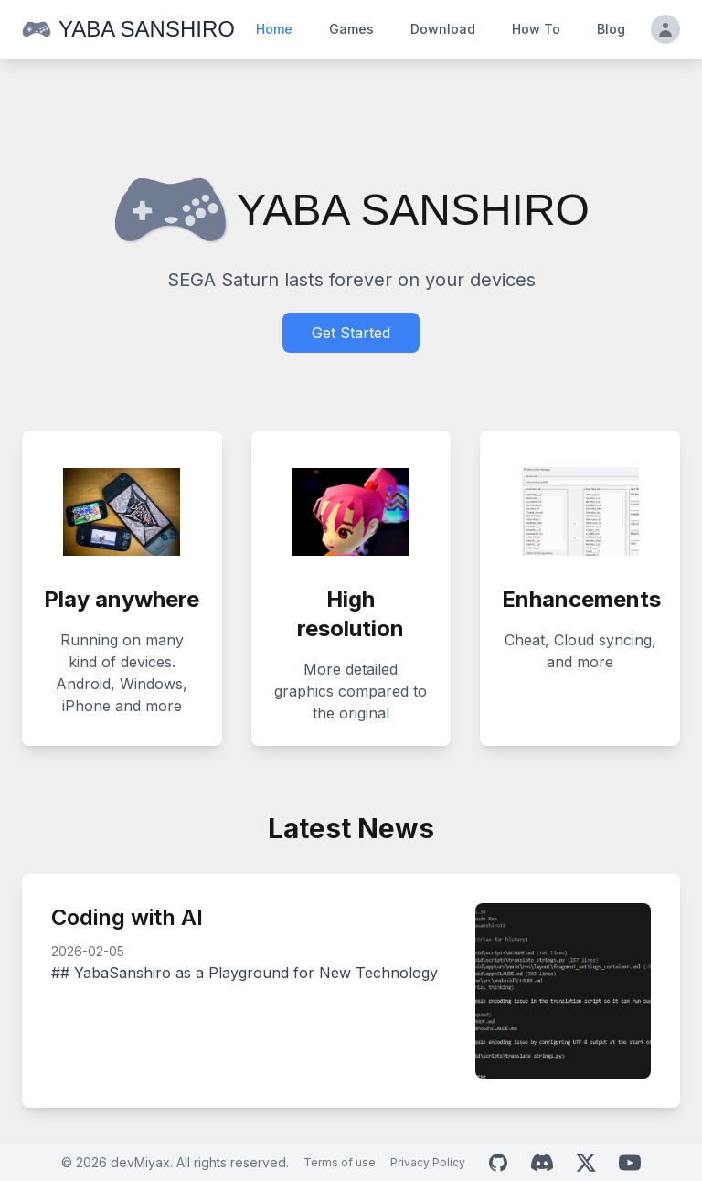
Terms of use (339, 1162)
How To (536, 29)
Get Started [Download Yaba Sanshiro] (351, 333)
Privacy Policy (427, 1162)
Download (442, 29)
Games (351, 29)
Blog (611, 29)
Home (274, 29)
